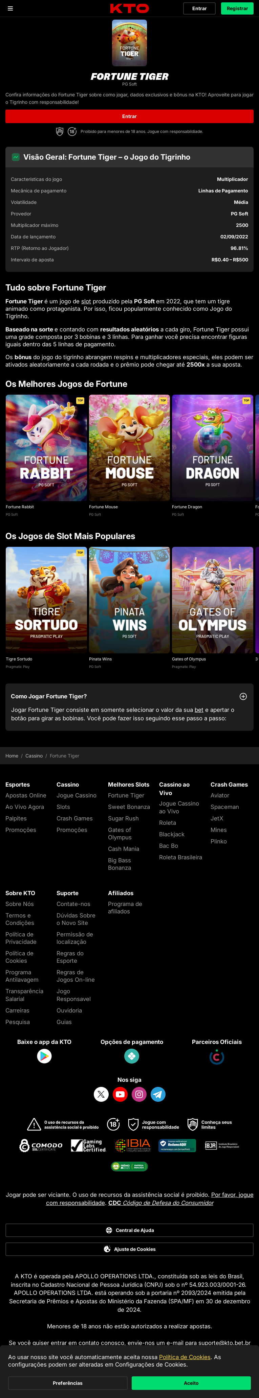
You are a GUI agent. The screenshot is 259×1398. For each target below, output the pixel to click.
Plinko (219, 841)
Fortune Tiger (126, 795)
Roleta (167, 822)
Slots (63, 806)
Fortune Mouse (103, 506)
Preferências (68, 1383)
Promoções (20, 829)
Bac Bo (168, 845)
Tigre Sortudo (19, 658)
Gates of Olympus (189, 658)
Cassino (34, 756)
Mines (219, 829)
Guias (64, 1022)
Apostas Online (25, 795)
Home (11, 756)
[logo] (129, 9)
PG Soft (12, 514)
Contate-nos (73, 904)
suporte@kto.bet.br (224, 1342)
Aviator (220, 795)
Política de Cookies (185, 1357)
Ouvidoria (69, 1010)
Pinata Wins (100, 658)
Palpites (16, 818)
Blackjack (172, 834)
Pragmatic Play (18, 667)
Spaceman (225, 806)
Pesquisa (17, 1022)
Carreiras (17, 1010)
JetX (217, 818)
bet (199, 709)
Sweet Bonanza (129, 806)
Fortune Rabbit (20, 506)
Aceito (191, 1383)
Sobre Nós (19, 904)
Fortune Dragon (187, 506)
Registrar (237, 8)
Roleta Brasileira (180, 857)
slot (86, 301)
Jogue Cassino (76, 795)
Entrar (199, 8)
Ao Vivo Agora (24, 806)
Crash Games (75, 818)
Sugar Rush (123, 818)
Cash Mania (123, 848)
